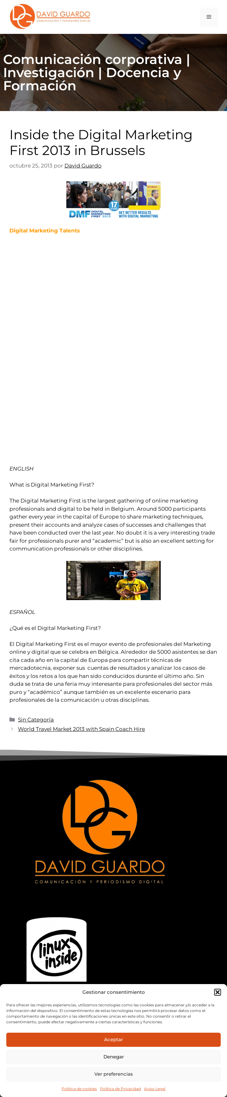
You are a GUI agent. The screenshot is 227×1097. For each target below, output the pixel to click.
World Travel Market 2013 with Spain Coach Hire (81, 729)
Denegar (113, 1057)
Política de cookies (79, 1088)
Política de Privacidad (120, 1088)
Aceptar (113, 1039)
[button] (217, 992)
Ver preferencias (113, 1074)
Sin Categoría (36, 719)
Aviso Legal (154, 1088)
